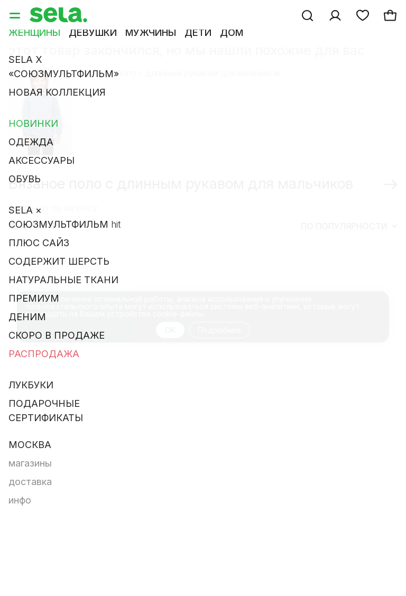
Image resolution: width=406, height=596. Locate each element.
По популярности (349, 226)
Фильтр (33, 226)
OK (170, 329)
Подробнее (219, 329)
